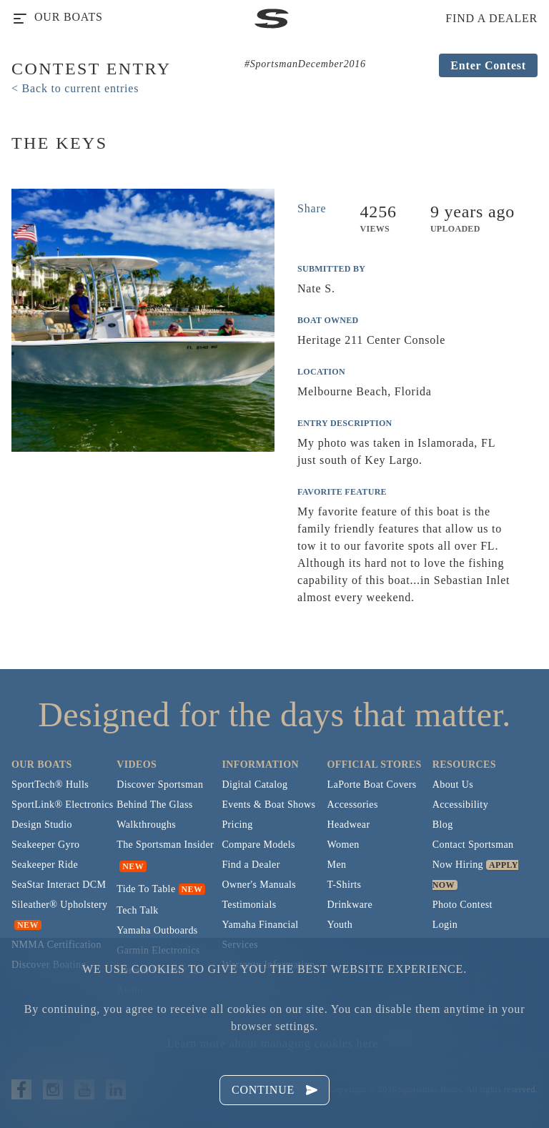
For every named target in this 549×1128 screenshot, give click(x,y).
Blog (442, 824)
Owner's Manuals (259, 884)
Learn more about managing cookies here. (274, 1043)
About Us (452, 784)
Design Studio (41, 824)
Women (343, 844)
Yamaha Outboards (157, 930)
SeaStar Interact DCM (58, 884)
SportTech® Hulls (50, 784)
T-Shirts (344, 884)
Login (445, 924)
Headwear (348, 824)
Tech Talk (138, 910)
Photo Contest (462, 904)
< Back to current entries (75, 88)
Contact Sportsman (473, 844)
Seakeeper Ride (44, 864)
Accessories (352, 804)
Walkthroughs (146, 824)
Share (311, 208)
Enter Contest (488, 65)
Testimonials (249, 904)
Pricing (237, 824)
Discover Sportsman (160, 784)
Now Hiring (457, 864)
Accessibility (460, 804)
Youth (340, 924)
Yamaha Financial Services (260, 934)
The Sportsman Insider (165, 844)
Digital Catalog (254, 784)
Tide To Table (146, 889)
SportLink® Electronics (62, 804)
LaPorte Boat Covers (372, 784)
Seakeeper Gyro (45, 844)
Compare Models (258, 844)
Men (337, 864)
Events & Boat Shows (268, 804)
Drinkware (349, 904)
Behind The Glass (154, 804)
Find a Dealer (251, 864)
